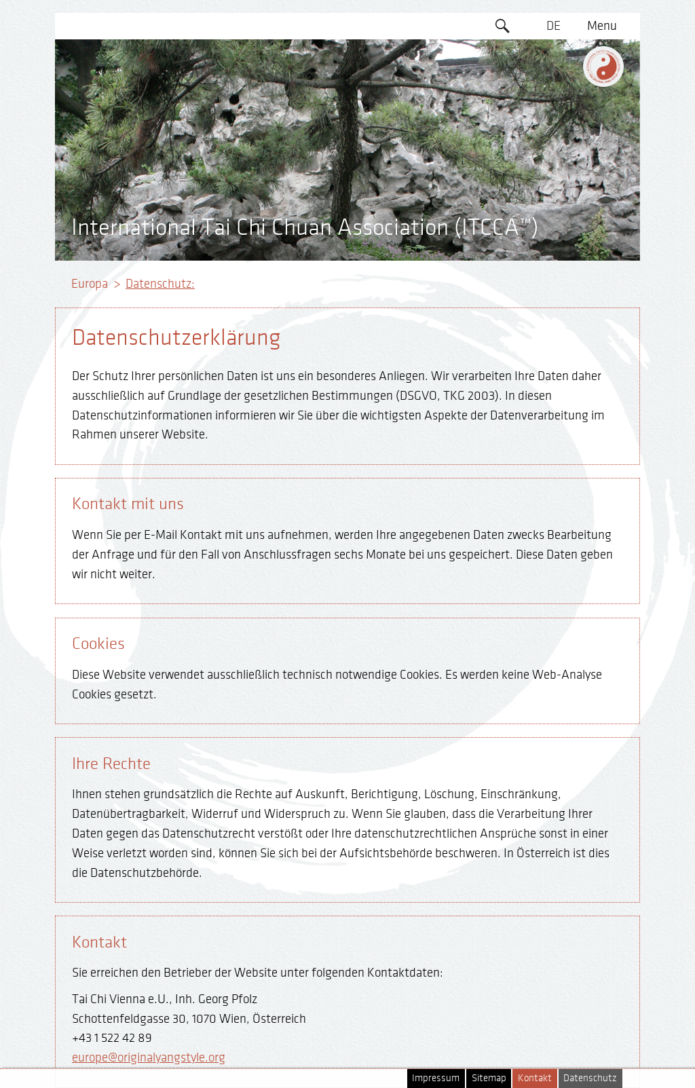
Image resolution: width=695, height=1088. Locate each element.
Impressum (435, 1078)
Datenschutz (590, 1078)
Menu (602, 26)
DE (553, 26)
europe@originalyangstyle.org (148, 1057)
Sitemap (489, 1078)
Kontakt (535, 1078)
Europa (89, 283)
